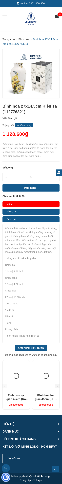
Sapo (39, 480)
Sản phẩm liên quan (31, 348)
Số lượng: (8, 167)
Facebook (14, 458)
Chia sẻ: (7, 196)
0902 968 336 (37, 3)
